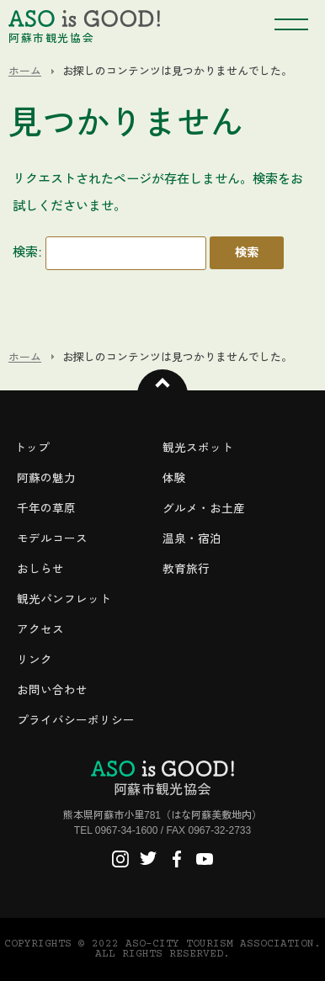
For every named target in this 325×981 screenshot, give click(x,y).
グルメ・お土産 (203, 508)
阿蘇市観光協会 (162, 778)
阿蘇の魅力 (46, 478)
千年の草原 (46, 508)
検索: (27, 252)
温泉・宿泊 (191, 539)
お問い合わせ (52, 690)
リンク (34, 660)
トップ (32, 448)
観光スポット (197, 448)
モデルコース (52, 539)
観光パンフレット (64, 599)
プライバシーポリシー (76, 720)
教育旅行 (186, 569)
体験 (174, 478)
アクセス (40, 629)
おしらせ (40, 569)
